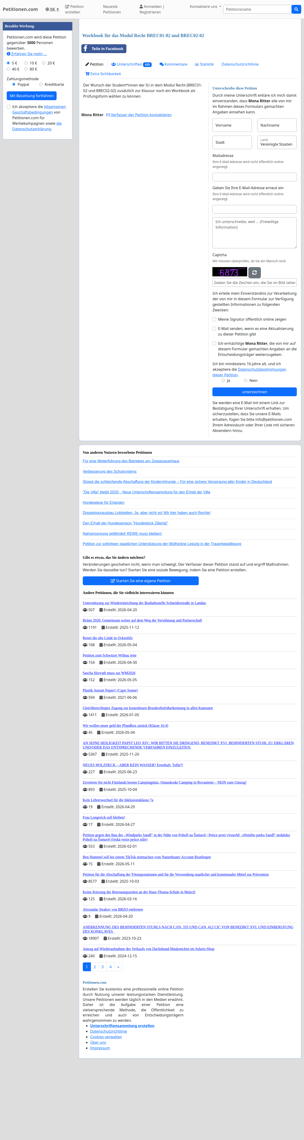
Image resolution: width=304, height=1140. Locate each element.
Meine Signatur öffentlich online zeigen (252, 319)
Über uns (98, 1042)
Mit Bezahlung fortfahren (32, 95)
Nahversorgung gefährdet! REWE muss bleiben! (122, 534)
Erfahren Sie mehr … (27, 53)
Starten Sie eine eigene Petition (140, 580)
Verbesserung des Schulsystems (110, 471)
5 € (14, 63)
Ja (228, 380)
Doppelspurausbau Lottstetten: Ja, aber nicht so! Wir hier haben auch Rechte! (147, 513)
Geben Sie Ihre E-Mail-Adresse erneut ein (248, 187)
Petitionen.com (20, 9)
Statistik (204, 64)
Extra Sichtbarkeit (103, 73)
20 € (51, 63)
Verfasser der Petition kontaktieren (139, 114)
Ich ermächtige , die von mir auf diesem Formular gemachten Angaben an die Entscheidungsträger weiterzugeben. (257, 349)
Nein (254, 380)
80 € (33, 69)
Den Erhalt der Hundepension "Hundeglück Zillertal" (125, 523)
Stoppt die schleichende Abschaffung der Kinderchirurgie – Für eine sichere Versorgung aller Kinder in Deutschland (177, 482)
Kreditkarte (54, 84)
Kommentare (174, 64)
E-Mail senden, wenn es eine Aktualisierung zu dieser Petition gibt (255, 331)
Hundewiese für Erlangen (104, 503)
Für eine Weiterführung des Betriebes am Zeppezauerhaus (131, 461)
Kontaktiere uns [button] (204, 6)
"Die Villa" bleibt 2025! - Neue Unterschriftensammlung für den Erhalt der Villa (146, 492)
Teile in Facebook (102, 49)
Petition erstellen (74, 9)
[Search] (257, 9)
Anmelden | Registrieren (152, 9)
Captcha (219, 254)
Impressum (100, 1048)
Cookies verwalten (106, 1036)
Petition (94, 64)
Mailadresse (222, 155)
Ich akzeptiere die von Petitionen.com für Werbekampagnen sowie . (39, 117)
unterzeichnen (254, 391)
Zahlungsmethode (23, 78)
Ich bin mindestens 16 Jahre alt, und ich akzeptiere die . (249, 369)
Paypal (23, 84)
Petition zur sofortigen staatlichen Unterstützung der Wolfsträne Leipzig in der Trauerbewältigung (162, 544)
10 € (33, 63)
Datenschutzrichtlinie (240, 64)
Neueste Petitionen (112, 9)
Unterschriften (131, 64)
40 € (15, 69)
